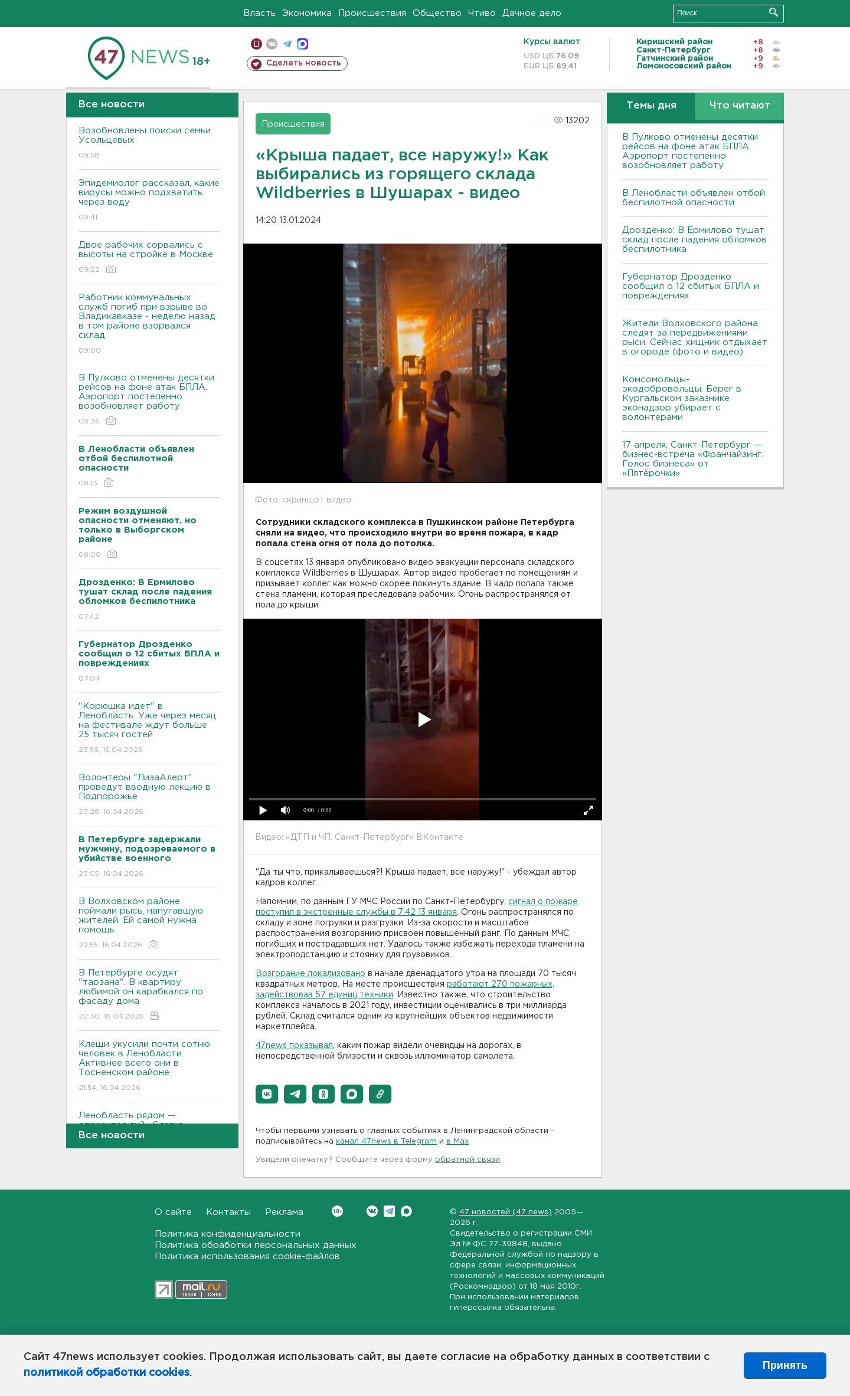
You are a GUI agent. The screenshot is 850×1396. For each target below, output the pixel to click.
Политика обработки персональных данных (256, 1245)
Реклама (284, 1212)
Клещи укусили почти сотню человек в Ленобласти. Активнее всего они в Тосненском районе (149, 1066)
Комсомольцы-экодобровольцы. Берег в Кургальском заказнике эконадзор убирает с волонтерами (681, 398)
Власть (259, 13)
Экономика (307, 13)
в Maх (457, 1141)
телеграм (287, 44)
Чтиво (482, 13)
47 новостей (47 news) (505, 1212)
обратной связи (467, 1160)
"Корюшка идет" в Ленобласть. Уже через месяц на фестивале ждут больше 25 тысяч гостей (149, 728)
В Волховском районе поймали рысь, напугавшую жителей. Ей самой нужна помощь (149, 924)
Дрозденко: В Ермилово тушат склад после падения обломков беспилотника (694, 239)
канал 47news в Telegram (386, 1141)
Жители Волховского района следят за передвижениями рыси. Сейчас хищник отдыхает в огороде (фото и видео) (694, 338)
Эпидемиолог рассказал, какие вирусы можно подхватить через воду (149, 200)
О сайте (173, 1212)
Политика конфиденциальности (227, 1234)
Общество (437, 13)
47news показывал (294, 1045)
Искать (773, 12)
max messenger (302, 44)
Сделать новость (303, 63)
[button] (267, 1094)
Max (406, 1211)
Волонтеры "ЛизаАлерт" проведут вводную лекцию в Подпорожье (149, 795)
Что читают (740, 105)
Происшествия (372, 13)
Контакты (228, 1212)
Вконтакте (337, 1211)
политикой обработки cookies (106, 1373)
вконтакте (271, 44)
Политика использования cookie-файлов (247, 1256)
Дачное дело (531, 13)
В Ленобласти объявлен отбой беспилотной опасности (693, 197)
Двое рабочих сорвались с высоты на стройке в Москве (149, 258)
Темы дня (651, 105)
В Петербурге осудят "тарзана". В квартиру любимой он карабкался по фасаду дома (149, 995)
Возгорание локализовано (310, 973)
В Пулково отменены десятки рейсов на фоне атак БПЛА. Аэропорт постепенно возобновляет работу (149, 400)
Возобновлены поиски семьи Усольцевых (149, 143)
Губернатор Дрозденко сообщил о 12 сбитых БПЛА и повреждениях (690, 286)
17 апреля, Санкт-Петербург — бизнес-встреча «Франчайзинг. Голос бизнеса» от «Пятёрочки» (692, 459)
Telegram (389, 1211)
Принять (785, 1365)
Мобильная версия (256, 44)
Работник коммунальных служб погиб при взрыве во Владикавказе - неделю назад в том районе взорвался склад (149, 325)
